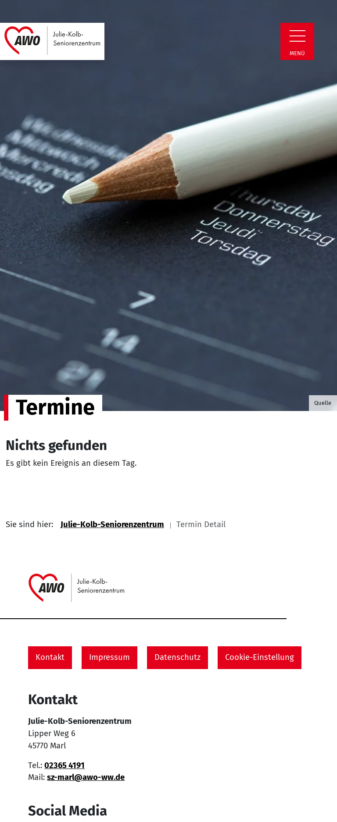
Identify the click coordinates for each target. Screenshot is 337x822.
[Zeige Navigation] (297, 36)
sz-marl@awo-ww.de (86, 777)
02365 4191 (64, 765)
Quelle (322, 403)
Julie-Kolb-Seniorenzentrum (112, 524)
